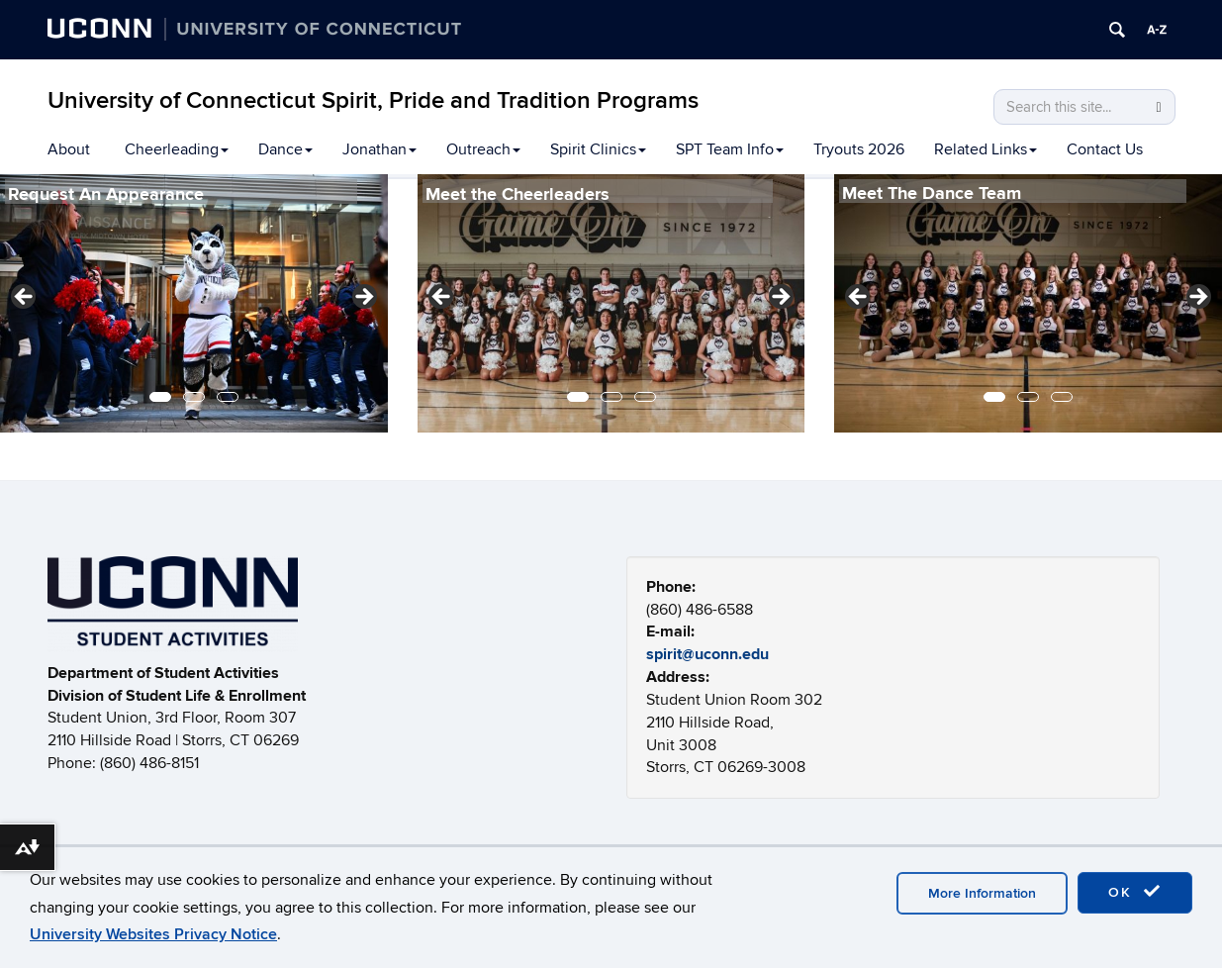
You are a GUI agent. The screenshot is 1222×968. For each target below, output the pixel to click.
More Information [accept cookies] (982, 893)
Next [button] (363, 298)
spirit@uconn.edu (707, 654)
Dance (285, 149)
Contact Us (1105, 149)
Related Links (985, 149)
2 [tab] (194, 397)
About (68, 149)
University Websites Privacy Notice (153, 934)
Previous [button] (25, 298)
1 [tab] (160, 397)
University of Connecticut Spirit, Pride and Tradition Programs (373, 100)
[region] (194, 303)
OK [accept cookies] (1135, 892)
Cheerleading (177, 149)
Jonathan (379, 149)
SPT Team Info (730, 149)
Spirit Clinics (598, 149)
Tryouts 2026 (858, 149)
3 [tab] (227, 397)
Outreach (483, 149)
